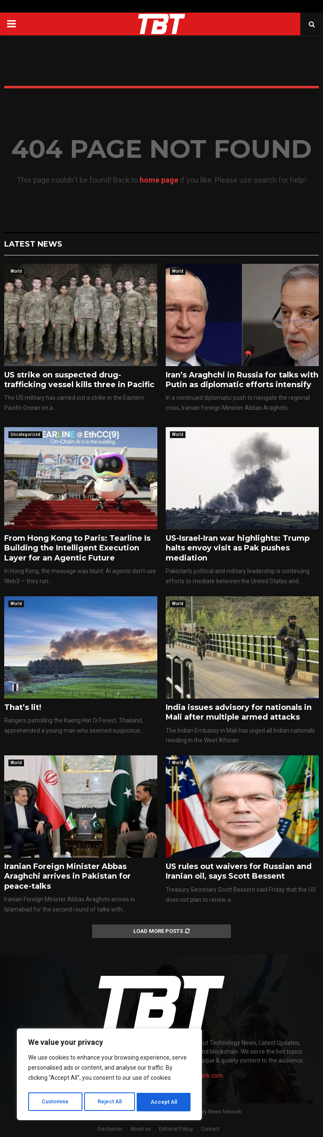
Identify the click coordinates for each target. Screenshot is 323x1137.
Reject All (111, 1102)
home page (159, 179)
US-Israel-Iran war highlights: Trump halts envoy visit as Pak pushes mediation (238, 548)
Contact (210, 1129)
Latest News (33, 244)
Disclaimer (109, 1129)
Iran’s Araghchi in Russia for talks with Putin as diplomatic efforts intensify (242, 379)
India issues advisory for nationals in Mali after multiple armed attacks (239, 712)
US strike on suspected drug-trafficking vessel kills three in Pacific (79, 379)
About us (140, 1129)
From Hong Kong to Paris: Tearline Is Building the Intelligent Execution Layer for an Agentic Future (77, 548)
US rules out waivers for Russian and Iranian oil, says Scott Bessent (239, 871)
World (16, 271)
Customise (55, 1102)
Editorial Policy (176, 1129)
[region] (109, 1076)
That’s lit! (22, 707)
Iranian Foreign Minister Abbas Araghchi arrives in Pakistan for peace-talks (67, 876)
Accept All (164, 1102)
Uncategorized (25, 434)
